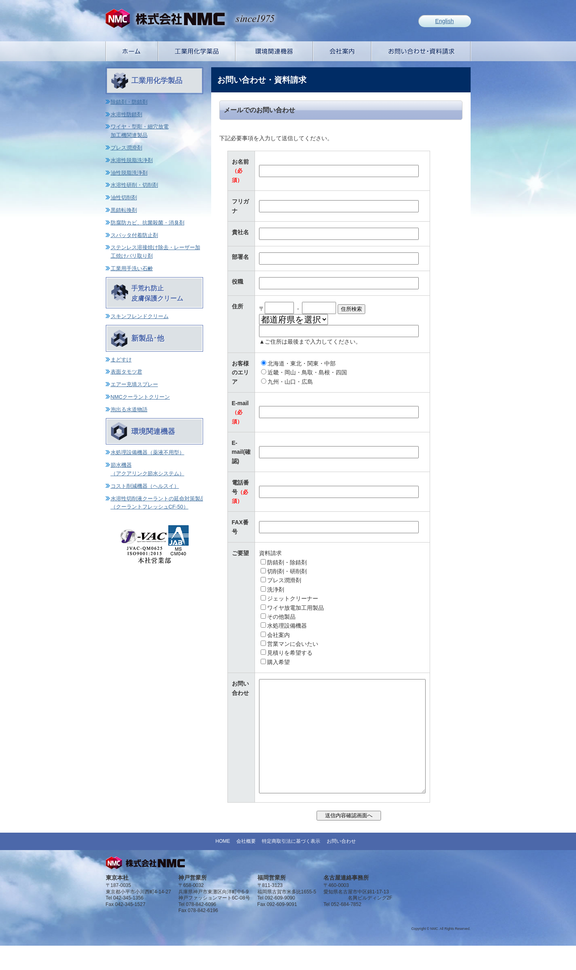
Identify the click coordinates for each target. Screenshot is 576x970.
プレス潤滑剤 (126, 148)
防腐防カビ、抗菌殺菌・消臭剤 (147, 223)
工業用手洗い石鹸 (132, 268)
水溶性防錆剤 (126, 114)
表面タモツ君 (126, 372)
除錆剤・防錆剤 (129, 102)
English (444, 21)
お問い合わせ (341, 865)
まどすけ (121, 360)
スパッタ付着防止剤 (134, 235)
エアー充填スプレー (134, 384)
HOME (222, 865)
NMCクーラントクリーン (140, 397)
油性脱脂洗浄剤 (129, 173)
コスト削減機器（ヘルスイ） (145, 486)
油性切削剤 (124, 197)
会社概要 (246, 865)
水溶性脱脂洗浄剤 (132, 160)
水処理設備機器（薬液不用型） (147, 452)
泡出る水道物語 (129, 409)
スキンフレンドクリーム (140, 316)
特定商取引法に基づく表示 (291, 865)
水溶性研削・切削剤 (134, 185)
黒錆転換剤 (124, 210)
